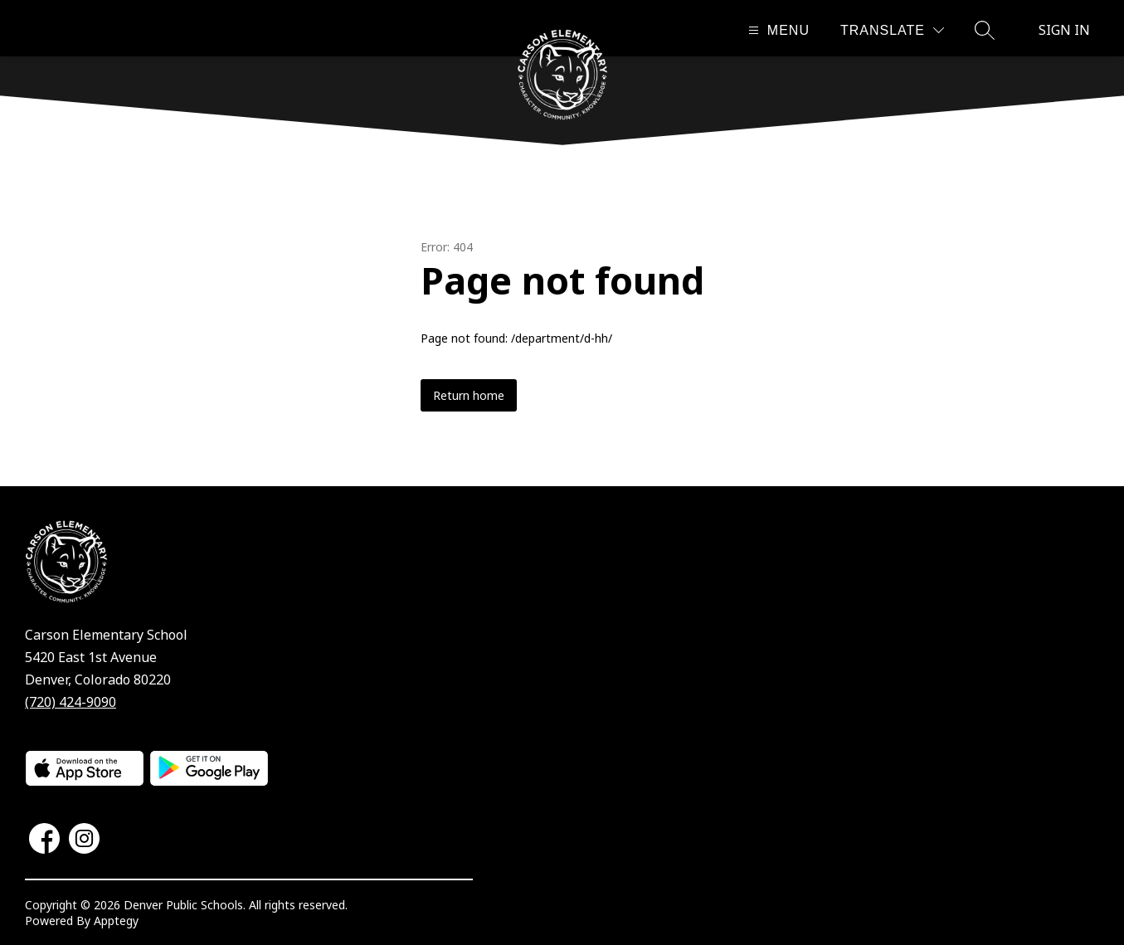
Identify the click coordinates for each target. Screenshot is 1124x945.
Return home (468, 395)
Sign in (1064, 30)
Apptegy (116, 920)
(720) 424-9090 (70, 702)
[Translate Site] (892, 30)
